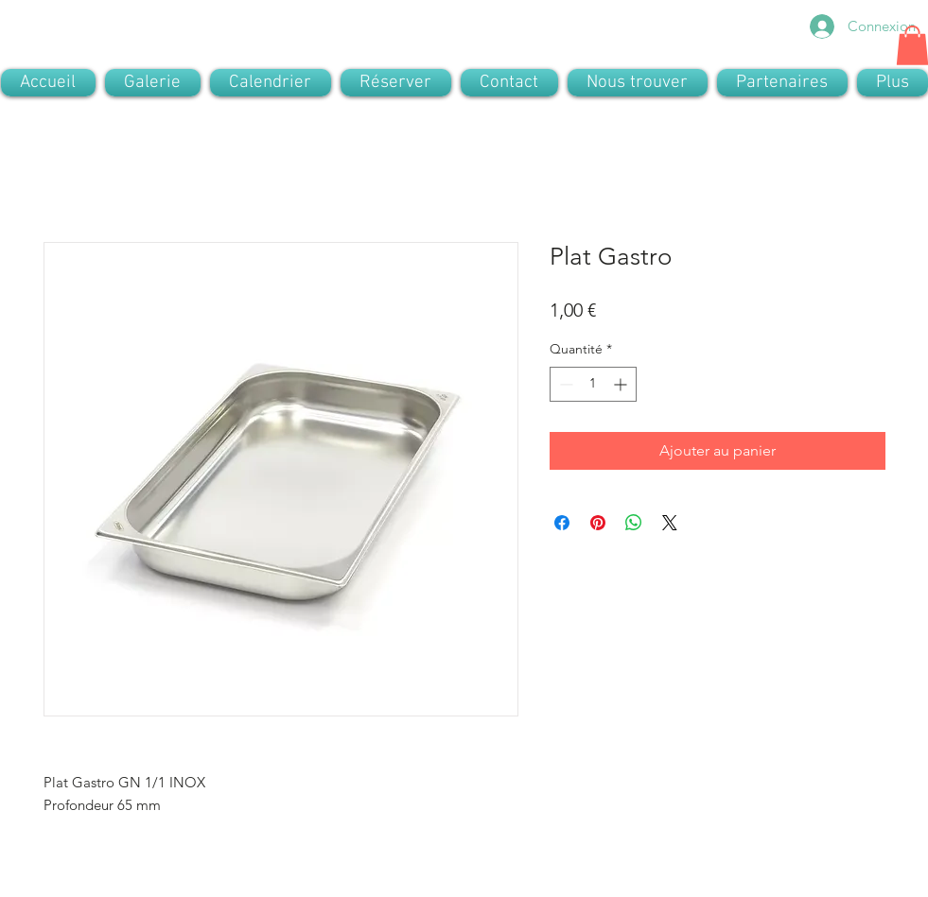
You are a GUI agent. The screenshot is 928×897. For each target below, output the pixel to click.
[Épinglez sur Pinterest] (598, 522)
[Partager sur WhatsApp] (633, 522)
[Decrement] (564, 384)
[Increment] (622, 384)
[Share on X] (669, 522)
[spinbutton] (593, 384)
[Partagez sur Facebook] (562, 522)
